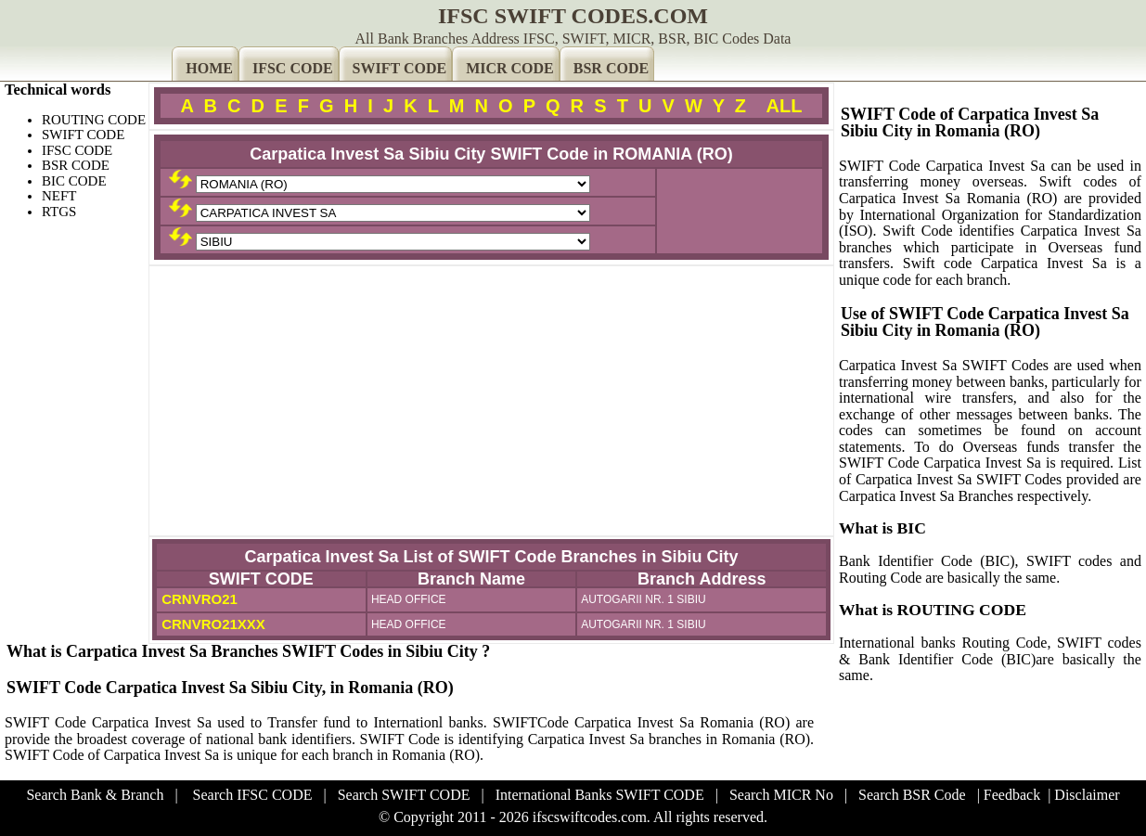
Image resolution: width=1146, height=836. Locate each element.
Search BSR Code (912, 795)
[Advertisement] (491, 401)
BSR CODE (611, 68)
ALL (784, 106)
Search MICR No (781, 795)
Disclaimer (1086, 795)
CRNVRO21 (198, 599)
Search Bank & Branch (94, 795)
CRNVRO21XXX (211, 624)
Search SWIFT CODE (404, 795)
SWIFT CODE (400, 68)
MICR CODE (510, 68)
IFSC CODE (292, 68)
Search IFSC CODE (253, 795)
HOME (209, 68)
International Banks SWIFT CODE (600, 795)
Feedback (1012, 795)
